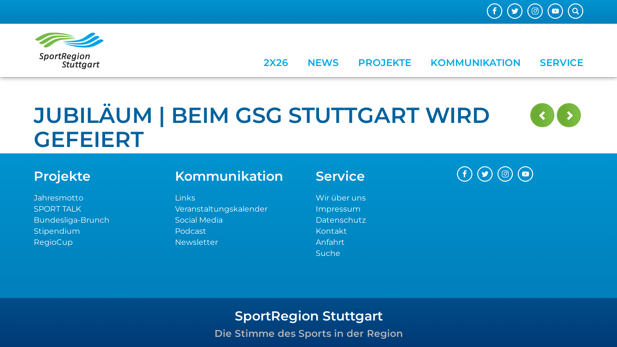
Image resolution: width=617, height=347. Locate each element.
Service (561, 62)
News (323, 62)
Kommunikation (475, 62)
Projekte (384, 62)
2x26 (276, 62)
